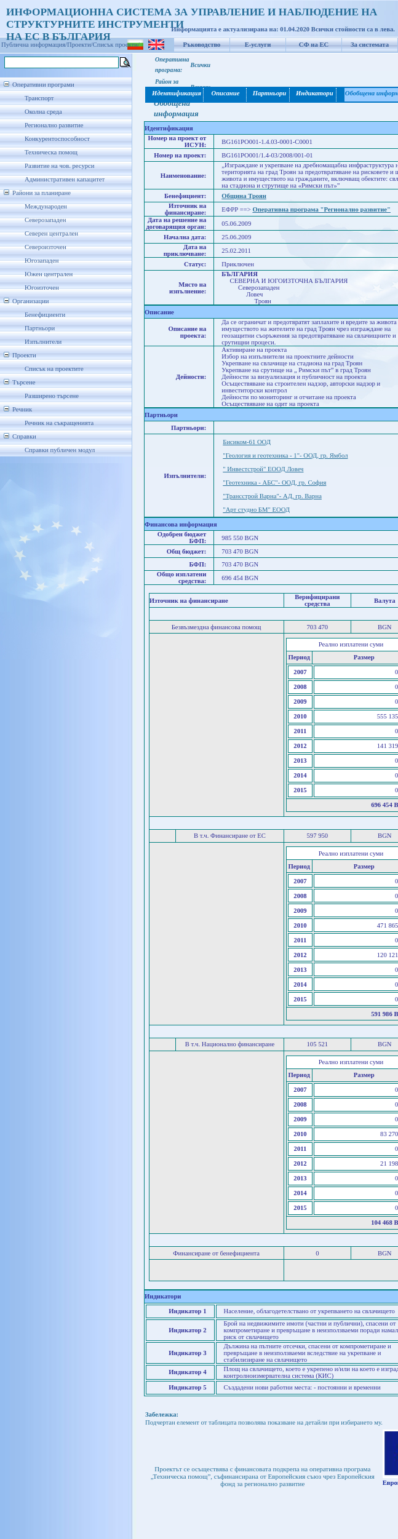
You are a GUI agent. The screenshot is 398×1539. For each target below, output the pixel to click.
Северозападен (45, 220)
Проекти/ (80, 44)
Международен (46, 206)
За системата (370, 44)
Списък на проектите (54, 368)
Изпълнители (43, 341)
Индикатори (313, 93)
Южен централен (49, 274)
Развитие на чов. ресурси (60, 165)
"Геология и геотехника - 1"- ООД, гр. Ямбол (285, 455)
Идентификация (174, 93)
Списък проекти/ (116, 44)
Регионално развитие (54, 125)
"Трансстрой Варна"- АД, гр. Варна (272, 496)
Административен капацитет (65, 179)
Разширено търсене (52, 395)
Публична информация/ (34, 44)
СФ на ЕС (313, 44)
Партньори (40, 328)
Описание (225, 93)
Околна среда (43, 111)
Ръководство (202, 44)
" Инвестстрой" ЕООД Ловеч (263, 469)
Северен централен (51, 233)
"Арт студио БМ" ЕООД (256, 509)
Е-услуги (258, 44)
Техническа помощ (51, 152)
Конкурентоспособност (57, 138)
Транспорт (39, 98)
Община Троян (243, 196)
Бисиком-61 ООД (247, 442)
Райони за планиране (41, 192)
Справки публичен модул (60, 450)
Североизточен (45, 247)
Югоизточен (42, 287)
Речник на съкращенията (59, 423)
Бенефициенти (45, 314)
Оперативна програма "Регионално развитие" (321, 209)
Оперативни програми (43, 84)
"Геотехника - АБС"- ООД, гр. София (274, 482)
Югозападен (41, 260)
